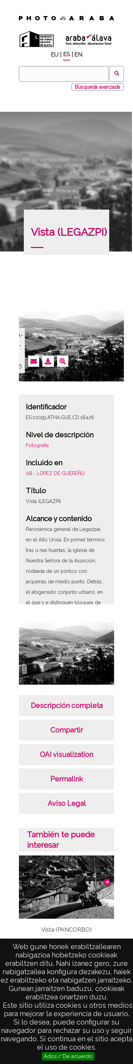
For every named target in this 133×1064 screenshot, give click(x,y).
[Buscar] (63, 74)
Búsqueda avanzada (97, 87)
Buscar (117, 74)
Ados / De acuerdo (68, 1056)
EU (54, 54)
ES (66, 54)
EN (78, 54)
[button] (107, 882)
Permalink (66, 779)
